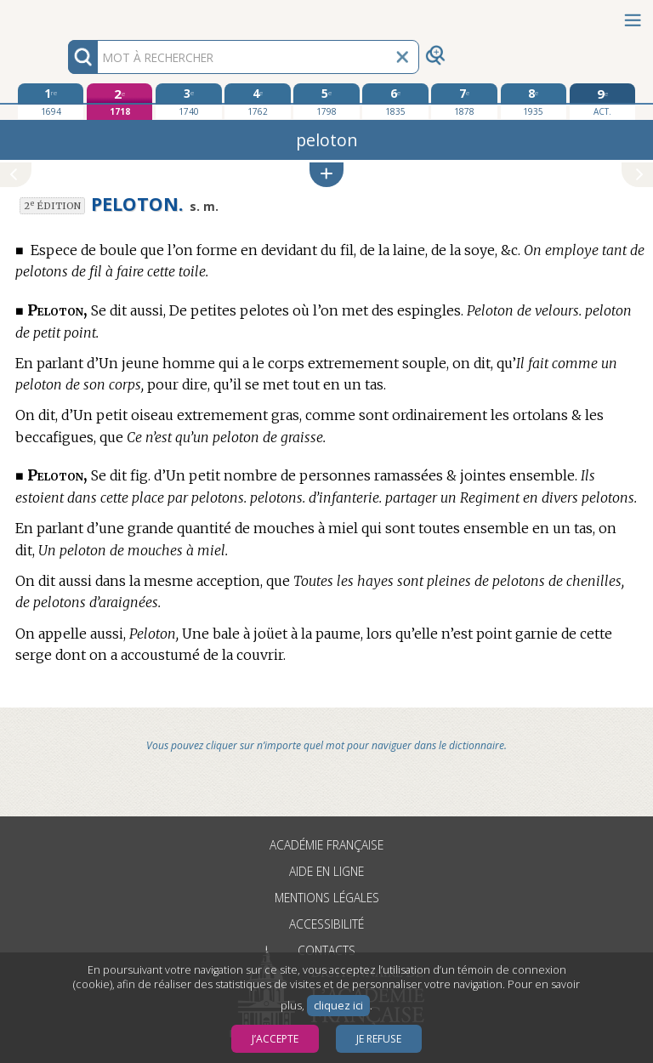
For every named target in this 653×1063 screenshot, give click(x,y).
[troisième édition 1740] (188, 101)
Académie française (326, 845)
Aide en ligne (326, 871)
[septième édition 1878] (464, 101)
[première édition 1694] (50, 101)
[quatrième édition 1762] (257, 101)
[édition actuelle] (602, 101)
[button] (326, 174)
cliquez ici (338, 1005)
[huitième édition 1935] (533, 101)
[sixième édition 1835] (395, 101)
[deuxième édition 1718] (119, 101)
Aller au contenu (66, 15)
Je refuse (378, 1039)
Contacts (326, 950)
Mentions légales (327, 898)
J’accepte (275, 1039)
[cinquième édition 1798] (326, 101)
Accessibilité (326, 924)
